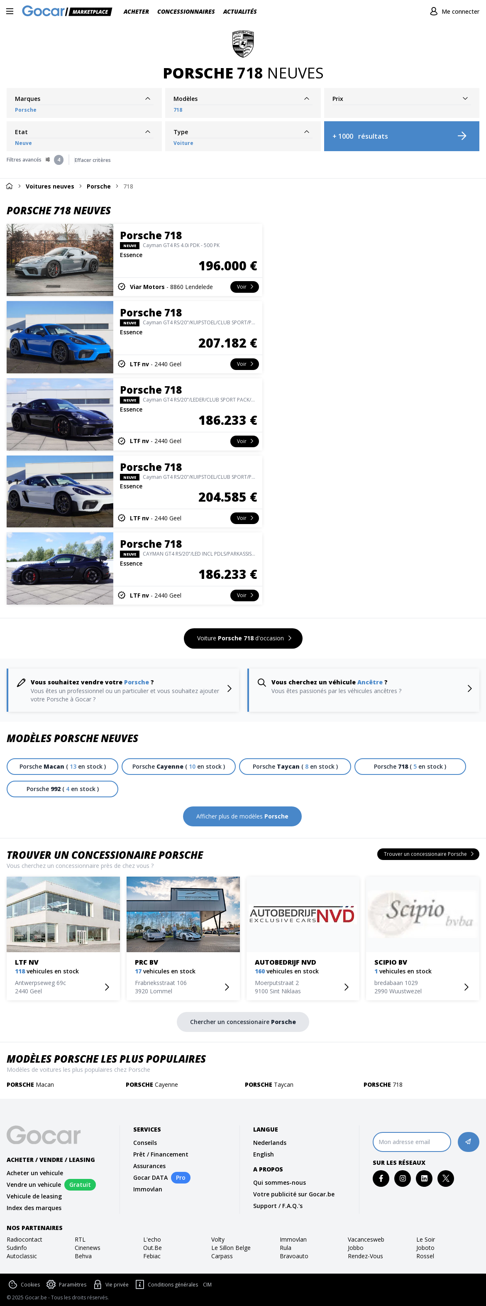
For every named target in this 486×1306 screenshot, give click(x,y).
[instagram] (402, 1178)
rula (285, 1248)
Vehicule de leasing (34, 1196)
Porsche (99, 186)
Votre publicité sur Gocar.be (294, 1194)
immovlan (293, 1239)
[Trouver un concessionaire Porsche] (428, 854)
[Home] (9, 186)
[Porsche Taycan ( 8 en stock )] (295, 766)
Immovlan (147, 1189)
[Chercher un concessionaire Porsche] (243, 1022)
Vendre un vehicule (34, 1184)
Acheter (136, 11)
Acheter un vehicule (35, 1173)
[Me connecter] (453, 11)
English (263, 1154)
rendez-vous (365, 1256)
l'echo (152, 1239)
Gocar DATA (150, 1177)
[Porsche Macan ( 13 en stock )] (62, 766)
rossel (425, 1256)
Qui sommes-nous (279, 1182)
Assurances (149, 1166)
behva (83, 1256)
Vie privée (110, 1285)
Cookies (23, 1285)
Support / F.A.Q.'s (278, 1206)
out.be (152, 1248)
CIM (207, 1284)
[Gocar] (69, 11)
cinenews (87, 1248)
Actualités (240, 11)
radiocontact (24, 1239)
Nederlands (269, 1143)
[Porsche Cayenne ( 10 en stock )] (179, 766)
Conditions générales (166, 1285)
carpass (222, 1256)
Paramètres (65, 1285)
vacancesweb (366, 1239)
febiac (152, 1256)
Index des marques (34, 1208)
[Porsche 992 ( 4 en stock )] (62, 789)
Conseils (145, 1143)
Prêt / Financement (160, 1154)
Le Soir (425, 1239)
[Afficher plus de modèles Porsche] (242, 816)
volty (218, 1239)
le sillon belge (231, 1248)
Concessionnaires (186, 11)
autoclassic (22, 1256)
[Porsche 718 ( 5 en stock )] (410, 766)
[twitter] (445, 1178)
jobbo (356, 1248)
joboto (425, 1248)
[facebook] (381, 1178)
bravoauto (294, 1256)
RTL (80, 1239)
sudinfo (17, 1248)
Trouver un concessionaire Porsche (105, 855)
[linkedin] (424, 1178)
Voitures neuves (50, 186)
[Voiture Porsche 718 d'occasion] (243, 638)
